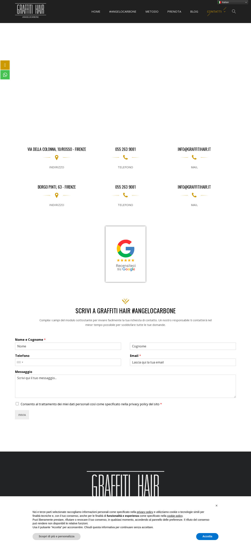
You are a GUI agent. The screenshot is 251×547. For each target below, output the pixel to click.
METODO (152, 11)
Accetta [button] (207, 536)
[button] (216, 505)
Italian (223, 2)
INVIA (22, 415)
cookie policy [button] (174, 515)
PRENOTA (174, 11)
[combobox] (19, 362)
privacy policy (139, 404)
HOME (96, 11)
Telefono (22, 356)
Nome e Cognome (30, 340)
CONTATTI (217, 11)
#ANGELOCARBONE (123, 11)
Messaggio (23, 372)
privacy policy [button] (145, 512)
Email (135, 356)
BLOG (194, 11)
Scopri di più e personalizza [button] (56, 536)
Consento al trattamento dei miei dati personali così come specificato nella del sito (91, 404)
